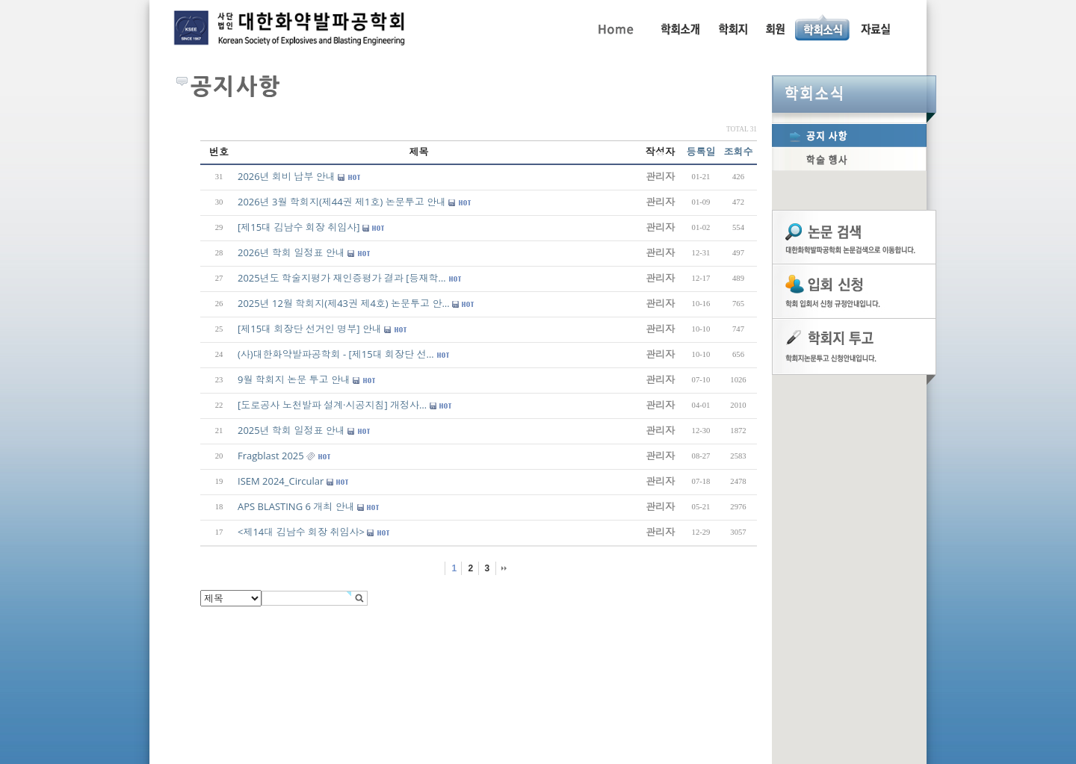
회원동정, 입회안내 (775, 27)
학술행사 (849, 159)
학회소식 (854, 94)
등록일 (701, 151)
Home (614, 27)
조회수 (738, 151)
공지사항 (849, 135)
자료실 (875, 27)
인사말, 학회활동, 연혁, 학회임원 (679, 27)
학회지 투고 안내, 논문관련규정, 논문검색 (732, 27)
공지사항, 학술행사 (823, 27)
